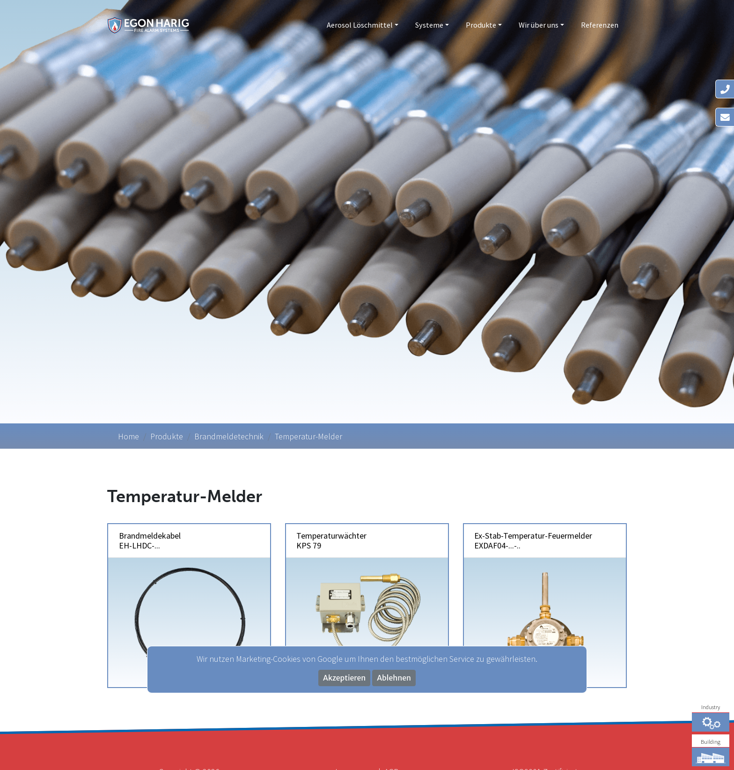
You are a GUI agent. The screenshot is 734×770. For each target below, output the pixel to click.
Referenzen (599, 25)
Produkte (481, 25)
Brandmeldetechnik (229, 436)
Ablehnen (394, 678)
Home (128, 436)
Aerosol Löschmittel (360, 25)
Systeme (429, 25)
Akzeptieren (344, 678)
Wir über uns (538, 25)
